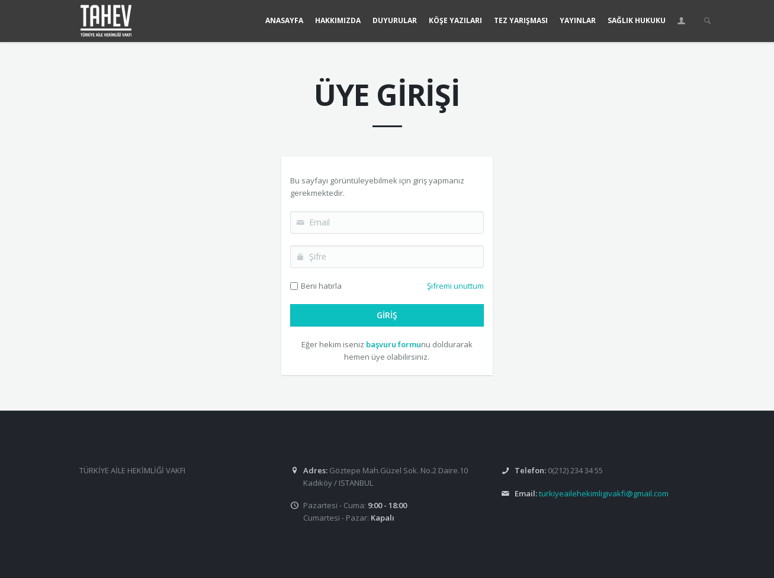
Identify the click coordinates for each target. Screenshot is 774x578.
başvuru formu (393, 344)
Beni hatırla (321, 285)
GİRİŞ (387, 315)
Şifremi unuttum (455, 285)
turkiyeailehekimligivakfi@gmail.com (604, 493)
